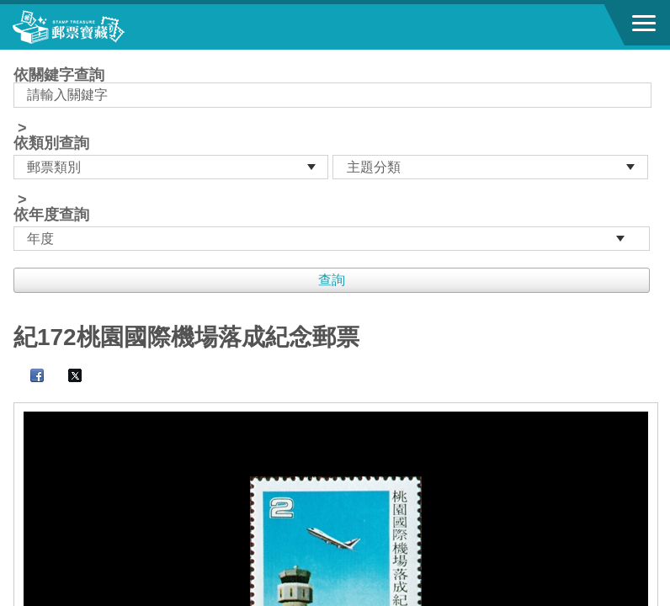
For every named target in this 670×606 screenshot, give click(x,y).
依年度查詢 (51, 214)
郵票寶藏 (105, 27)
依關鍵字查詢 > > (335, 159)
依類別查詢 (51, 143)
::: (18, 57)
